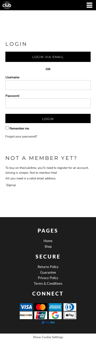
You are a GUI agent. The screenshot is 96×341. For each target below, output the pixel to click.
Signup (11, 185)
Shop (48, 246)
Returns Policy (48, 267)
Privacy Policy (48, 278)
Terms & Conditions (48, 283)
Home (48, 241)
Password (12, 96)
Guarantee (48, 272)
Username (12, 77)
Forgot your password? (21, 136)
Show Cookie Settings (48, 337)
